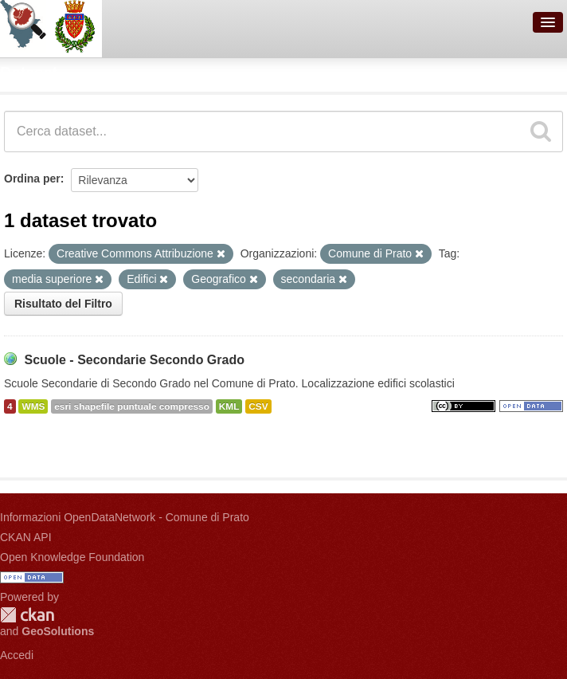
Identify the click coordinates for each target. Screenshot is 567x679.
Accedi (16, 655)
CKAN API (26, 537)
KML (229, 406)
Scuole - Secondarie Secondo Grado (134, 360)
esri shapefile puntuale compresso (131, 406)
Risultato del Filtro (63, 303)
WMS (33, 406)
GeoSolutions (58, 631)
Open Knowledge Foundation (72, 557)
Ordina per (32, 178)
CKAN (27, 614)
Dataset (28, 72)
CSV (258, 406)
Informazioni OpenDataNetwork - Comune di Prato (124, 517)
